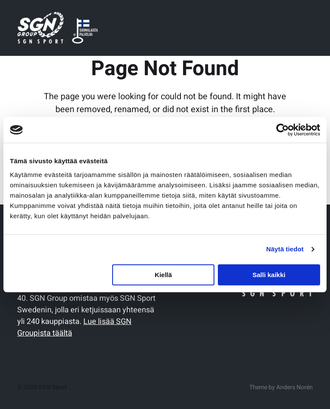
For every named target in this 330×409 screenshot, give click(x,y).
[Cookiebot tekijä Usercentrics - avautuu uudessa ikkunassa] (282, 129)
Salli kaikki (269, 274)
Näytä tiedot (285, 249)
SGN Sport (52, 387)
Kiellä (163, 274)
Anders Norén (294, 387)
